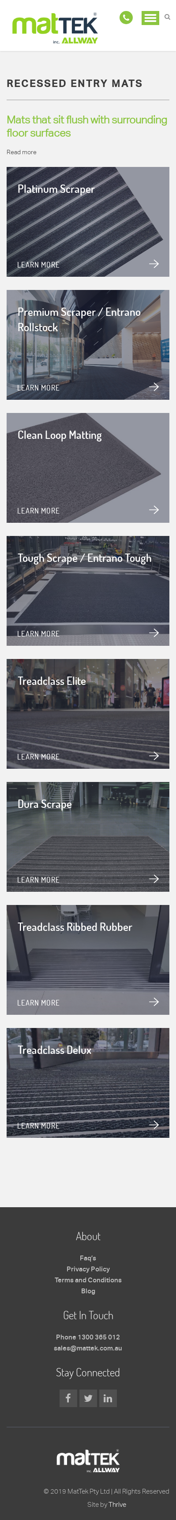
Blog (88, 1291)
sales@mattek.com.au (88, 1349)
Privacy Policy (88, 1270)
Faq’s (88, 1259)
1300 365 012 (99, 1338)
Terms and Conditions (88, 1281)
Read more (22, 152)
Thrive (117, 1504)
